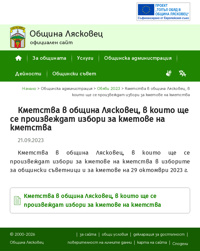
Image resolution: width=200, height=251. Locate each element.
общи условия (115, 234)
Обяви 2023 (108, 88)
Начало (29, 88)
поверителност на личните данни (100, 242)
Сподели (180, 243)
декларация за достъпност (159, 234)
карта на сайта (152, 242)
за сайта (88, 234)
